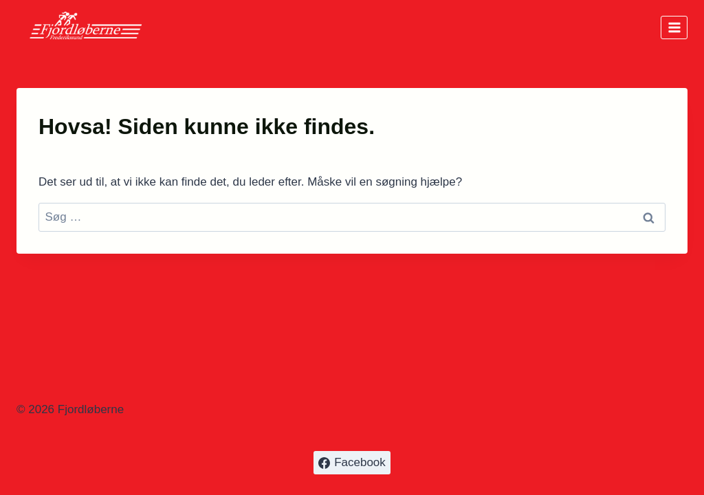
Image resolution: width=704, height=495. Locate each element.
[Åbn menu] (674, 27)
